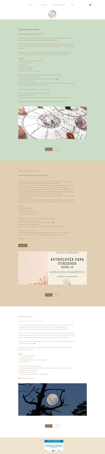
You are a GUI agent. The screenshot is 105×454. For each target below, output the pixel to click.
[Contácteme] (22, 245)
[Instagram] (90, 5)
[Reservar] (48, 149)
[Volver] (57, 149)
